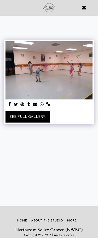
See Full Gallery (27, 117)
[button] (5, 7)
